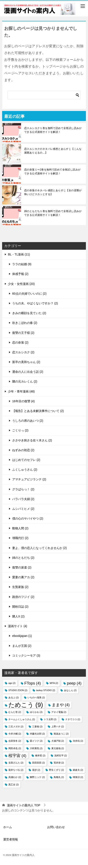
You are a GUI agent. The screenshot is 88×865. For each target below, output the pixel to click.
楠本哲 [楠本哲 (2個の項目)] (40, 755)
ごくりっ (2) (20, 430)
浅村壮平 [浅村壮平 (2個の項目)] (60, 755)
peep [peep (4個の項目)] (74, 683)
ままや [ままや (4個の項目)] (61, 705)
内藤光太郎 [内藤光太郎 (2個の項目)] (37, 733)
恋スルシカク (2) (23, 352)
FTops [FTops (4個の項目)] (32, 683)
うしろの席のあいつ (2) (27, 420)
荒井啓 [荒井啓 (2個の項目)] (59, 762)
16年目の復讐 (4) (23, 401)
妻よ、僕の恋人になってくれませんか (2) (39, 548)
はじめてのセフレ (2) (26, 460)
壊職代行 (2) (20, 538)
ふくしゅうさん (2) (24, 469)
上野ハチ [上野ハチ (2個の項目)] (57, 726)
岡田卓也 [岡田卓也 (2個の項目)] (14, 748)
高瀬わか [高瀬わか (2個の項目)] (14, 777)
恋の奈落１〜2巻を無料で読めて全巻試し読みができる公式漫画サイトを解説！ (52, 171)
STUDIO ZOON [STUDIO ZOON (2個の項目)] (17, 690)
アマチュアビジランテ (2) (29, 479)
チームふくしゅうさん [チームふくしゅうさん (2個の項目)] (21, 719)
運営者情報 (10, 839)
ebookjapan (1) (22, 636)
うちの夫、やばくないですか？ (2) (35, 303)
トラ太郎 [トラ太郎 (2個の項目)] (50, 719)
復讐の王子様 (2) (23, 332)
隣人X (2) (18, 616)
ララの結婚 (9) (21, 264)
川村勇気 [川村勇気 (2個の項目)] (36, 748)
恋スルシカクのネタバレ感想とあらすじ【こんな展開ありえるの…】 (53, 150)
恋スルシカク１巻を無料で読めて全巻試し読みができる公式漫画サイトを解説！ (53, 130)
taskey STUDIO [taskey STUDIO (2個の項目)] (45, 690)
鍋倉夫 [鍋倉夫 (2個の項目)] (78, 770)
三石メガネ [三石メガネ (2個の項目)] (15, 726)
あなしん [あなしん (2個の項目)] (70, 690)
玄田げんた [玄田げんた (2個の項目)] (15, 762)
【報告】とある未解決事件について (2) (38, 411)
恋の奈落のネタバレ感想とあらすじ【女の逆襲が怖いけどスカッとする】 (53, 192)
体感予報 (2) (20, 274)
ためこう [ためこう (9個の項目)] (25, 705)
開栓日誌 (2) (20, 606)
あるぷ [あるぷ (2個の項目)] (13, 697)
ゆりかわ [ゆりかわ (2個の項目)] (36, 712)
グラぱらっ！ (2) (23, 489)
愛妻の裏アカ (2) (23, 577)
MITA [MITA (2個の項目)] (54, 683)
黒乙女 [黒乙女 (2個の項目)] (13, 784)
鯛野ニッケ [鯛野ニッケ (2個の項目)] (37, 777)
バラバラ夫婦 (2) (23, 499)
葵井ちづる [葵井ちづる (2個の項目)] (15, 770)
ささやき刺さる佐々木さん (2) (32, 440)
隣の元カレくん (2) (24, 381)
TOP (23, 805)
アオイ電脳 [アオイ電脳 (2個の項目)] (58, 712)
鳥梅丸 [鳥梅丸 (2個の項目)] (59, 777)
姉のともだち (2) (23, 557)
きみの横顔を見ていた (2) (29, 313)
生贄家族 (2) (20, 587)
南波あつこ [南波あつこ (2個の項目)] (61, 733)
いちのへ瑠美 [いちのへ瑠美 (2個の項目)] (36, 697)
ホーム (7, 827)
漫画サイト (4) (17, 626)
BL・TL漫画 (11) (19, 254)
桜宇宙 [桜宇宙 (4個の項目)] (17, 755)
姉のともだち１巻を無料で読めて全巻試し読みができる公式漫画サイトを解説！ (53, 213)
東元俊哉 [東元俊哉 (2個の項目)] (57, 748)
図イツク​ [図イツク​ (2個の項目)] (36, 741)
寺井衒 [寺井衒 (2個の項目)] (78, 741)
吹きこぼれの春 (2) (24, 322)
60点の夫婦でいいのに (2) (29, 293)
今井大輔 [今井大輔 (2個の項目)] (14, 733)
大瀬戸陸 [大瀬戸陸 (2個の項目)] (57, 741)
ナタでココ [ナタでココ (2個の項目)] (72, 719)
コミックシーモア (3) (26, 655)
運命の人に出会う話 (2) (27, 371)
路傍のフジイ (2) (23, 597)
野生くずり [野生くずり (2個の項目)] (56, 770)
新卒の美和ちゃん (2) (26, 362)
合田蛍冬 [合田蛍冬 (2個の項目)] (14, 741)
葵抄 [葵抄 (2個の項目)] (36, 770)
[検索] (44, 95)
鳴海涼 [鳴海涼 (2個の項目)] (78, 777)
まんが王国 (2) (21, 645)
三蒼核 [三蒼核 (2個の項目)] (37, 726)
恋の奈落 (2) (20, 342)
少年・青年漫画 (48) (21, 391)
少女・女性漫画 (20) (21, 284)
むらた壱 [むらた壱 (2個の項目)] (14, 712)
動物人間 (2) (20, 528)
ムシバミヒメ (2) (23, 508)
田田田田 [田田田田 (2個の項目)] (38, 762)
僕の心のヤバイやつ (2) (27, 518)
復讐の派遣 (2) (21, 567)
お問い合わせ (56, 827)
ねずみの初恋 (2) (23, 450)
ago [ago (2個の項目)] (12, 683)
